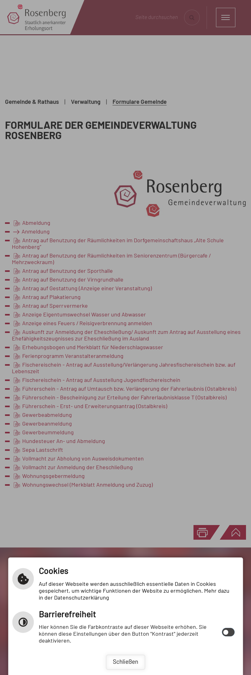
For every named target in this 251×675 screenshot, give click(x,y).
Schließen (125, 662)
